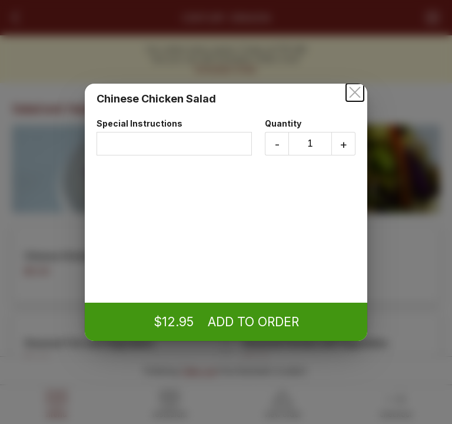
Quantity (310, 136)
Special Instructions (174, 136)
